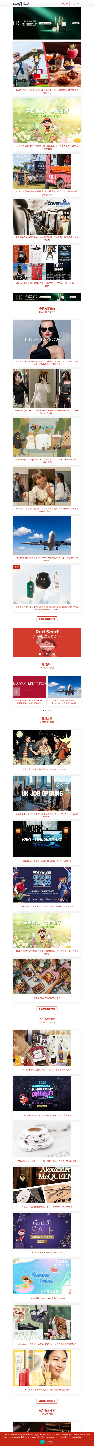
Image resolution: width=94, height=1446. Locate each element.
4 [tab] (50, 710)
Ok (42, 1442)
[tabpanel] (29, 692)
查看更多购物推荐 (47, 1401)
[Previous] (16, 691)
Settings (50, 1442)
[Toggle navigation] (78, 4)
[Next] (78, 691)
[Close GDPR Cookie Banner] (91, 1439)
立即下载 (47, 649)
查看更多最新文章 (47, 1009)
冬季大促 (64, 3)
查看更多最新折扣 (47, 619)
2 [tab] (46, 710)
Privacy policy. (75, 1437)
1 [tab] (43, 710)
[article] (47, 69)
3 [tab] (48, 710)
